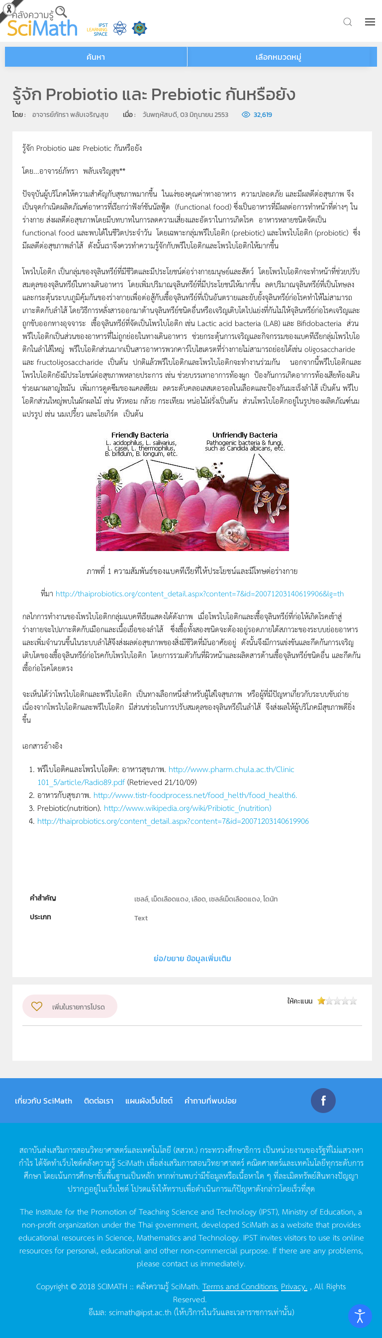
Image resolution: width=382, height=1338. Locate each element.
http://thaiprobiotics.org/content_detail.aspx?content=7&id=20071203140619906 (173, 820)
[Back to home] (42, 21)
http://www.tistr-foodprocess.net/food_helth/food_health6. (195, 794)
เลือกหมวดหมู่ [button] (278, 57)
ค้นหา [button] (96, 57)
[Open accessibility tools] (360, 1316)
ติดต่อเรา (98, 1101)
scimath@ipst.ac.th (140, 1311)
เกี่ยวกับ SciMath (43, 1101)
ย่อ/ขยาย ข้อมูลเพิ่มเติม (192, 958)
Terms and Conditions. (240, 1285)
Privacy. (294, 1285)
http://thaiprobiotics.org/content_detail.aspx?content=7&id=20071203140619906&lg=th (200, 593)
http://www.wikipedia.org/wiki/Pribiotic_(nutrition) (187, 807)
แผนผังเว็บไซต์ (149, 1101)
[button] (371, 22)
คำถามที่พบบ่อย (211, 1101)
